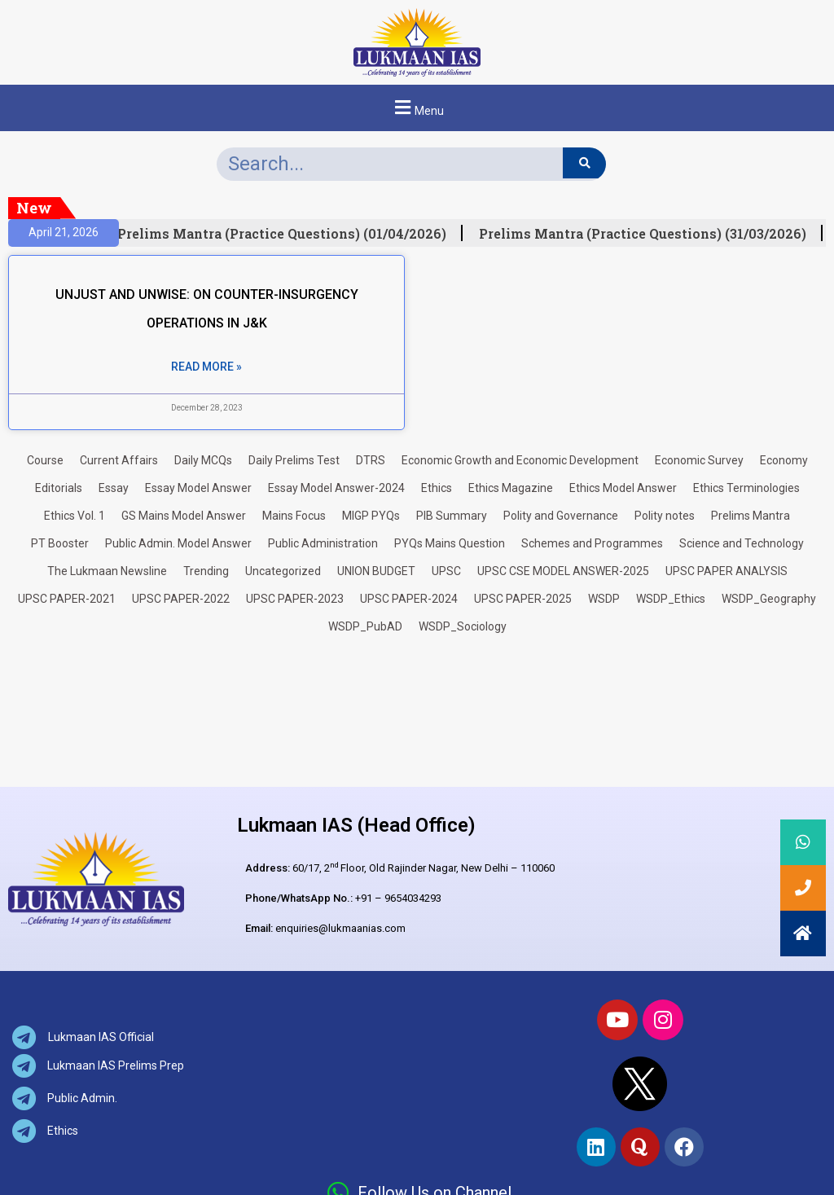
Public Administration (323, 543)
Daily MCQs (203, 460)
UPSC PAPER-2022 (181, 598)
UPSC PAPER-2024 (409, 598)
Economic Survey (699, 460)
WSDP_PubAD (365, 626)
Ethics (436, 488)
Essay (114, 488)
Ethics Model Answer (623, 488)
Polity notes (664, 515)
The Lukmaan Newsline (107, 571)
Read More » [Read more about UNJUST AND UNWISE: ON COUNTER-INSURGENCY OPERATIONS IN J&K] (206, 366)
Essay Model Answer (198, 488)
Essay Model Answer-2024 (336, 488)
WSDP (604, 598)
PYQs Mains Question (449, 543)
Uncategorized (283, 571)
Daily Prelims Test (294, 460)
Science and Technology (741, 543)
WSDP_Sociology (463, 626)
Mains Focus (294, 515)
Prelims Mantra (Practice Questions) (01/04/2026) (287, 233)
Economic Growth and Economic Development (520, 460)
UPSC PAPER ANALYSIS (726, 571)
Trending (206, 571)
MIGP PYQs (371, 515)
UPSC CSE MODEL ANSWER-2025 (563, 571)
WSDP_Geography (769, 598)
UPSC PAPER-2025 (523, 598)
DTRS (370, 460)
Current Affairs (119, 460)
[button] (417, 108)
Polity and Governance (560, 515)
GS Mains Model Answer (183, 515)
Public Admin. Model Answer (178, 543)
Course (45, 460)
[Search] (584, 162)
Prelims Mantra (750, 515)
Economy (784, 460)
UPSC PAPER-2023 (295, 598)
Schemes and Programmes (592, 543)
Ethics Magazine (510, 488)
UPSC (446, 571)
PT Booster (60, 543)
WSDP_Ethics (670, 598)
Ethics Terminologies (746, 488)
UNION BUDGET (376, 571)
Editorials (58, 488)
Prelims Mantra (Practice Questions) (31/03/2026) (648, 233)
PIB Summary (451, 515)
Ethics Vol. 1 (74, 515)
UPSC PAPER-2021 (67, 598)
